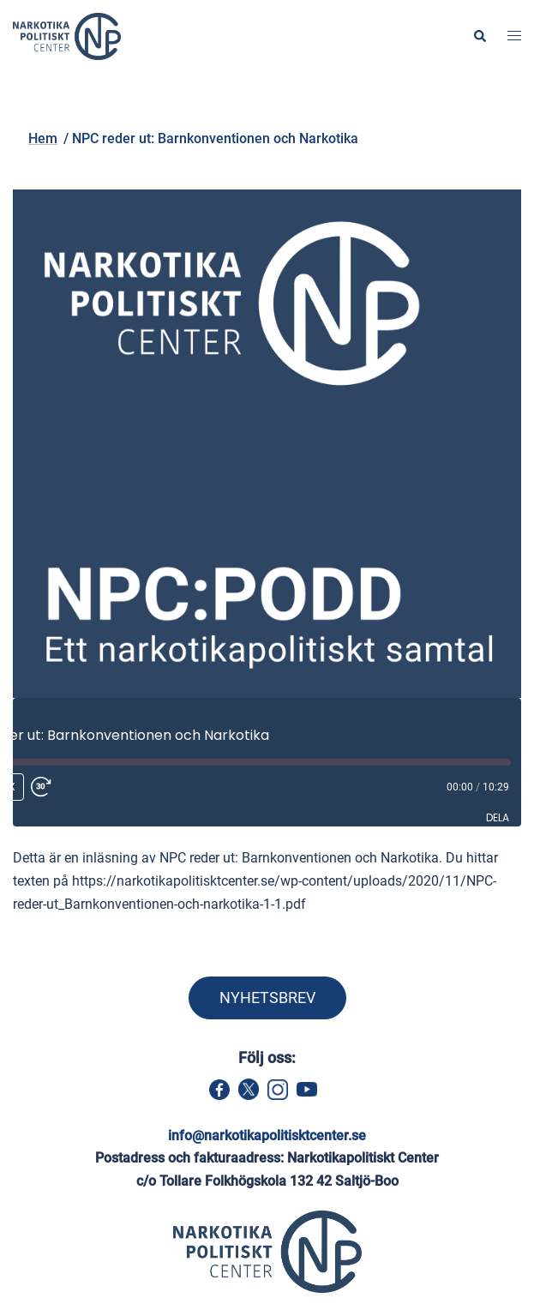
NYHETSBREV (267, 998)
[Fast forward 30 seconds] (61, 787)
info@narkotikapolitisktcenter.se (267, 1135)
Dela (497, 817)
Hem (151, 108)
